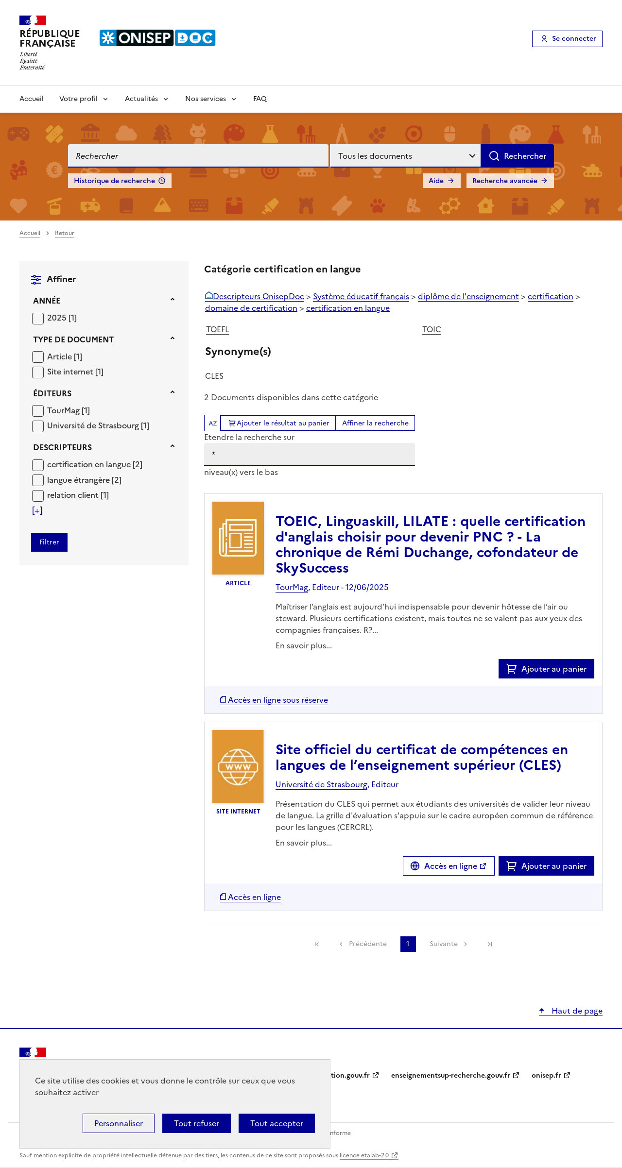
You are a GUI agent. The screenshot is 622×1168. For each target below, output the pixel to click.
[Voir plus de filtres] (37, 510)
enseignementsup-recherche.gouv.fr (450, 1075)
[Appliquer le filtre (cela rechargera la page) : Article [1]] (64, 356)
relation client (74, 495)
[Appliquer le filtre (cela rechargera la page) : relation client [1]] (78, 494)
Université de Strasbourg (94, 425)
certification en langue (90, 464)
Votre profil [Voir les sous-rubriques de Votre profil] (78, 99)
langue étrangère (79, 480)
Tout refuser (196, 1123)
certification (550, 296)
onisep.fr (546, 1075)
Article (60, 356)
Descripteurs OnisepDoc (258, 296)
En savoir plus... (304, 645)
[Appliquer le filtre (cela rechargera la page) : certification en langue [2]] (94, 464)
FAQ (260, 99)
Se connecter (574, 39)
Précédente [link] (368, 944)
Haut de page (576, 1010)
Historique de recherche (114, 181)
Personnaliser (118, 1123)
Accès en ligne (450, 866)
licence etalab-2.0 (364, 1155)
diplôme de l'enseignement (468, 296)
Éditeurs (52, 393)
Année (46, 300)
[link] (317, 944)
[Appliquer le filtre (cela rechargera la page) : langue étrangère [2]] (84, 479)
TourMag (64, 410)
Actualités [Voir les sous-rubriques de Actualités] (141, 99)
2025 (58, 317)
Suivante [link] (444, 944)
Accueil (31, 99)
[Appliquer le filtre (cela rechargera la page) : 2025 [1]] (62, 317)
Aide (436, 181)
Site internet (71, 371)
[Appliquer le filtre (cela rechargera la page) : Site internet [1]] (75, 371)
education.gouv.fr (340, 1075)
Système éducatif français (361, 296)
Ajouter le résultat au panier (283, 423)
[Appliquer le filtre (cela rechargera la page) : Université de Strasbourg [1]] (98, 425)
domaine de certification (251, 308)
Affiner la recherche (375, 423)
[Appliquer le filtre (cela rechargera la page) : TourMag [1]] (68, 410)
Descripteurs (62, 447)
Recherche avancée (504, 181)
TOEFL (217, 329)
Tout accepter (276, 1123)
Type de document (73, 339)
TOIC (431, 329)
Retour (64, 233)
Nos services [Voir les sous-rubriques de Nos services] (205, 99)
